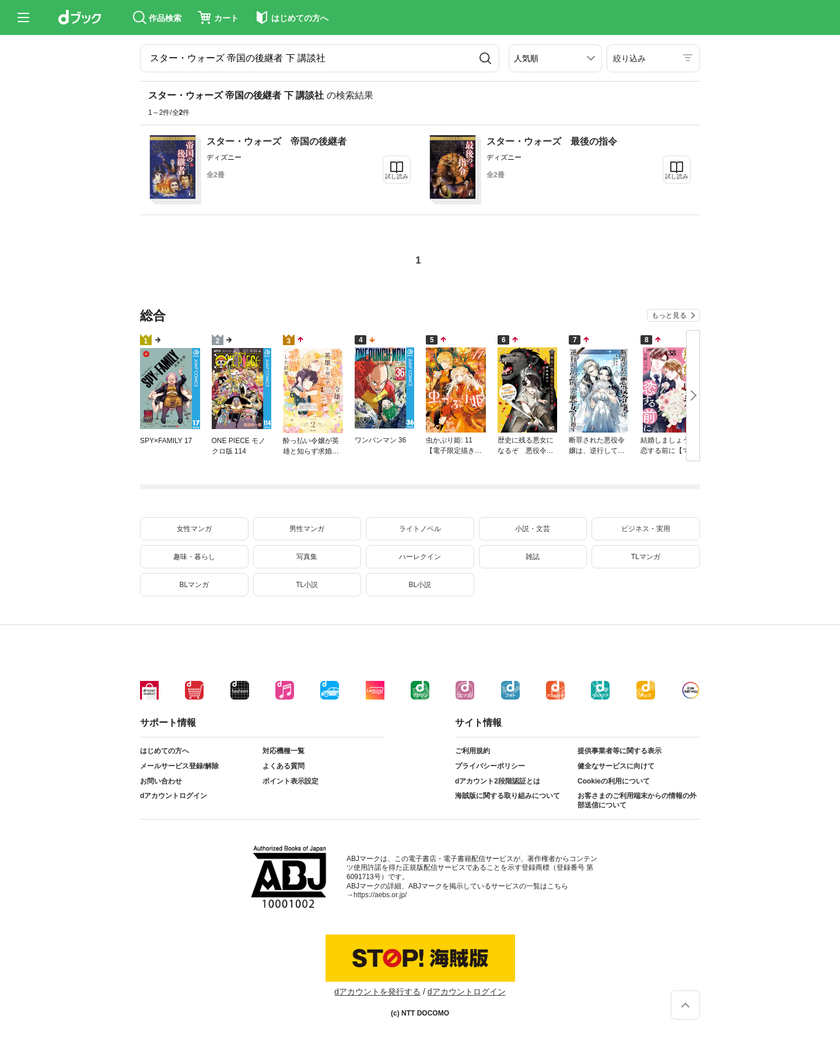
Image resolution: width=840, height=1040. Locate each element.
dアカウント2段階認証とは (497, 781)
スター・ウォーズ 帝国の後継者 (276, 141)
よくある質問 (283, 766)
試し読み (396, 176)
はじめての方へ (164, 751)
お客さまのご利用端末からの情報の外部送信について (637, 800)
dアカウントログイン (173, 796)
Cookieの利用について (614, 781)
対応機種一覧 (283, 751)
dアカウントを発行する (377, 991)
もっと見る (669, 315)
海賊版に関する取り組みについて (507, 796)
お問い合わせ (161, 781)
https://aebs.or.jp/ (380, 895)
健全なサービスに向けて (616, 766)
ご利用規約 (472, 751)
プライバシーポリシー (490, 766)
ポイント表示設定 (290, 781)
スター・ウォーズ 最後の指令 (552, 141)
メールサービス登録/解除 (179, 766)
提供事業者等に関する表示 (620, 751)
